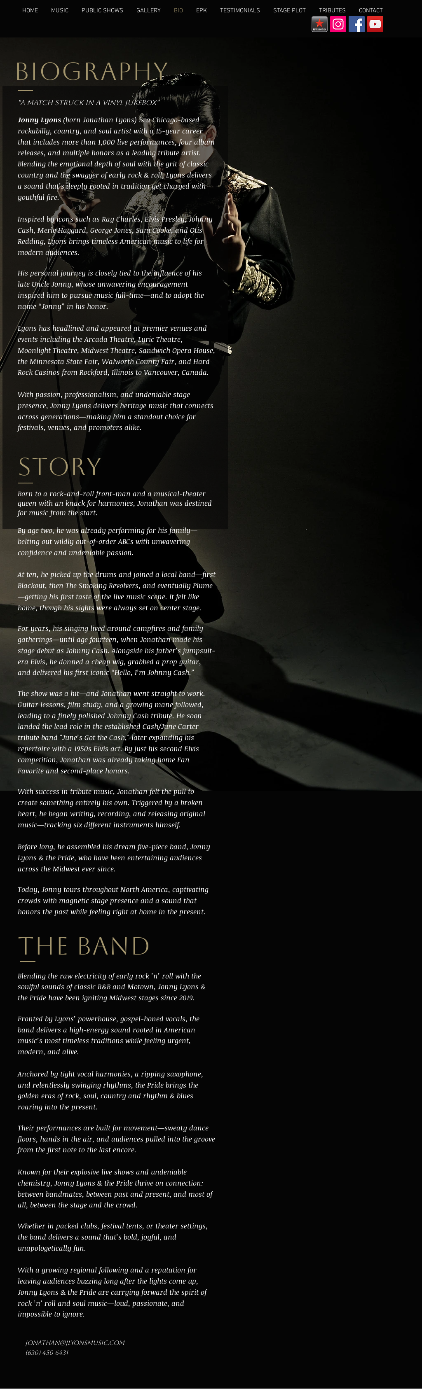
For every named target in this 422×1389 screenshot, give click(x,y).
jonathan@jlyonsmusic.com (74, 1342)
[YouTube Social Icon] (375, 24)
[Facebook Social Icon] (357, 24)
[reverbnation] (320, 24)
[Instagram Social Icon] (338, 24)
